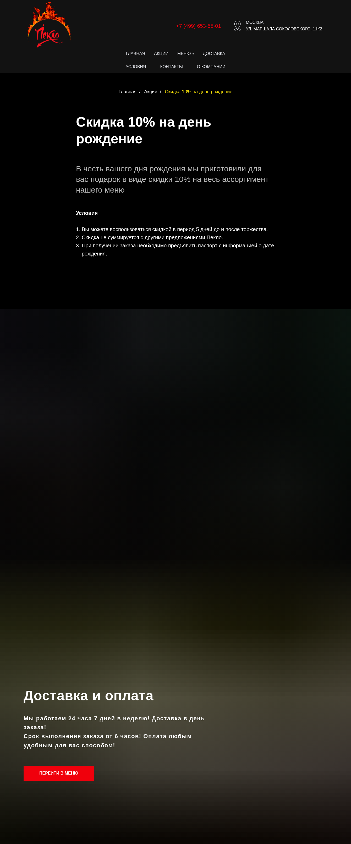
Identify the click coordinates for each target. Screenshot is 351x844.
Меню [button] (184, 53)
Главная (135, 53)
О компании (211, 66)
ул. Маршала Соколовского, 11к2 (284, 29)
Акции (161, 53)
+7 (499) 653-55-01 (198, 26)
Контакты (171, 66)
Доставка (214, 53)
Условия (136, 66)
